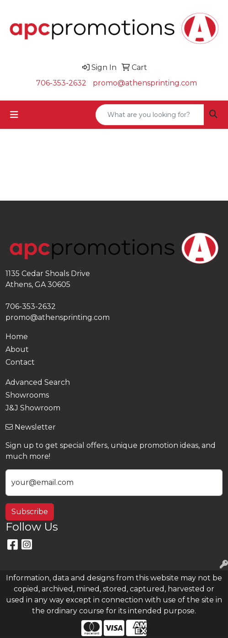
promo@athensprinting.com (145, 83)
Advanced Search (37, 382)
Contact (20, 362)
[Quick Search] (149, 114)
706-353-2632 (61, 83)
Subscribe (29, 511)
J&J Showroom (32, 408)
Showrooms (27, 395)
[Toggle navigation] (14, 114)
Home (16, 336)
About (17, 349)
